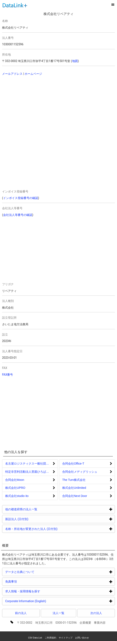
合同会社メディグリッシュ (79, 471)
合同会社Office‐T (73, 463)
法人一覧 (58, 613)
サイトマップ (65, 637)
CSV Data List (35, 637)
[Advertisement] (50, 106)
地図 (75, 61)
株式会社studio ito (17, 496)
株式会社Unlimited (74, 487)
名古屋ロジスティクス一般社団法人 (28, 463)
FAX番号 (7, 374)
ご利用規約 (50, 637)
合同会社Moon (14, 479)
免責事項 (26, 581)
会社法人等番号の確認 (17, 215)
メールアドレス (12, 73)
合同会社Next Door (74, 496)
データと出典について (35, 572)
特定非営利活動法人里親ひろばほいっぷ (31, 471)
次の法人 (96, 613)
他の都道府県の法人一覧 (37, 509)
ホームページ (33, 73)
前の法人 (21, 613)
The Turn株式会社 (74, 479)
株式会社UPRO (15, 487)
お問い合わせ (82, 637)
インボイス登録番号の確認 (20, 198)
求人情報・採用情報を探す (38, 591)
